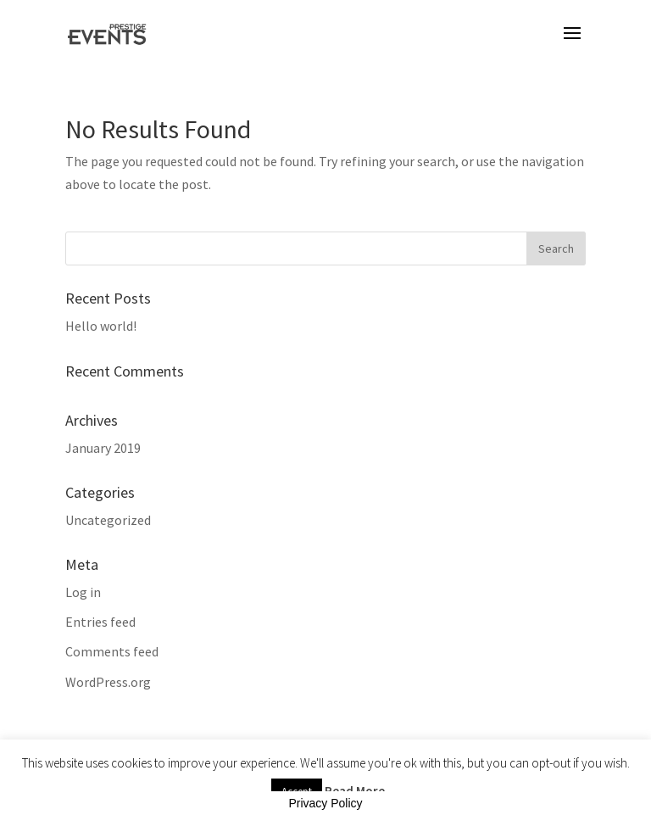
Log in (83, 591)
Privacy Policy (325, 803)
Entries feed (100, 621)
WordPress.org (108, 681)
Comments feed (112, 651)
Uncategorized (108, 519)
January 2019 (103, 447)
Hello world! (100, 325)
